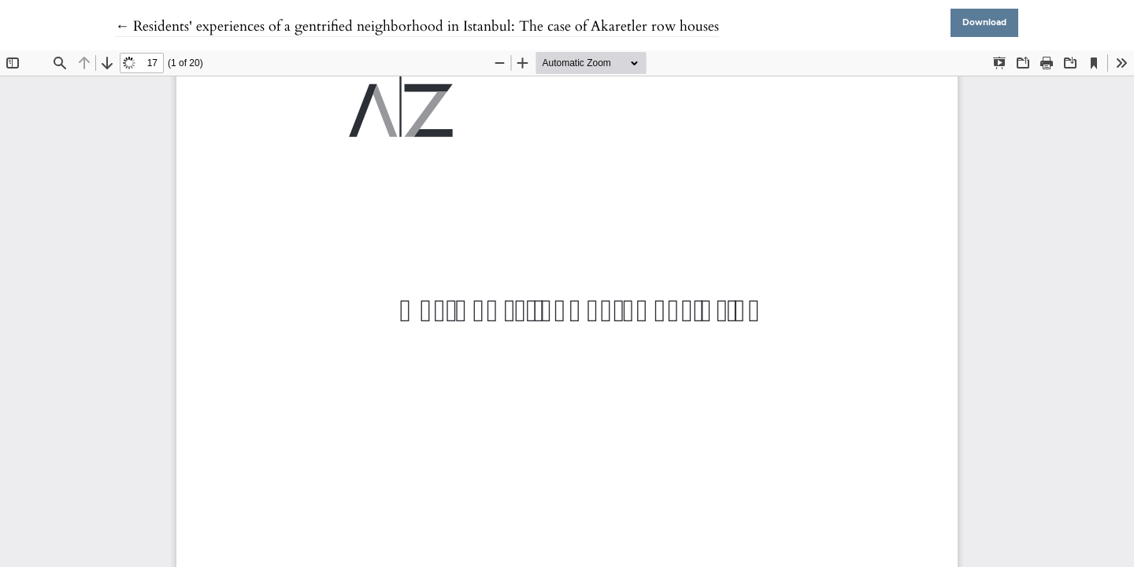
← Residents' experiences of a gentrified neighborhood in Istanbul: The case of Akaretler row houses (417, 26)
